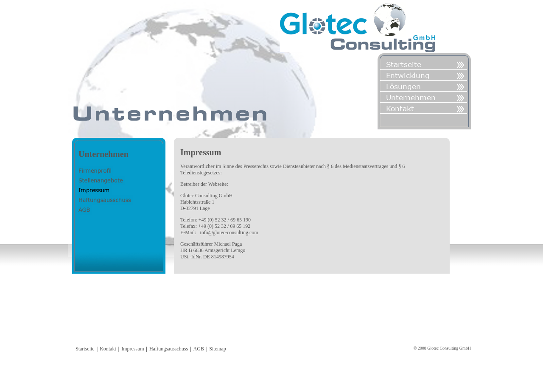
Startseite (85, 349)
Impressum (132, 349)
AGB (198, 349)
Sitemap (217, 349)
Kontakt (108, 349)
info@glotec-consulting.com (229, 232)
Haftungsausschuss (168, 349)
